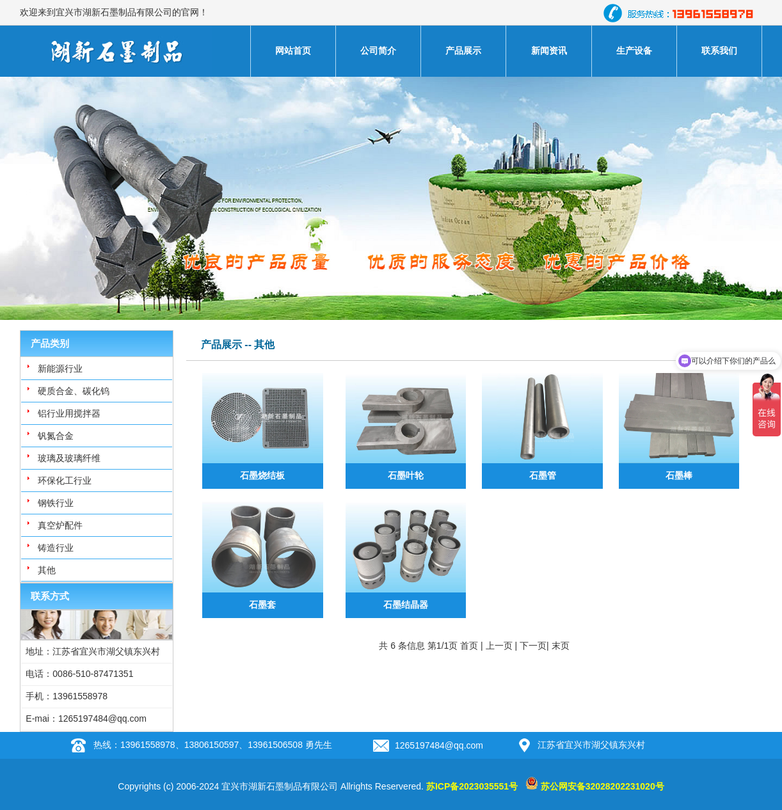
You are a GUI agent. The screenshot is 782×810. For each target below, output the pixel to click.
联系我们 (719, 50)
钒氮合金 (56, 436)
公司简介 (378, 50)
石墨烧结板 (262, 475)
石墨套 (262, 605)
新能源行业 (60, 368)
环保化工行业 (65, 480)
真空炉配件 (60, 525)
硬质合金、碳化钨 (73, 391)
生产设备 (634, 50)
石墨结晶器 (405, 605)
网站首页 (293, 50)
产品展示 (463, 50)
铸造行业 (56, 548)
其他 (47, 570)
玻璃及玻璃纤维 (69, 458)
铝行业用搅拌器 (69, 413)
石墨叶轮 (406, 475)
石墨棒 (679, 475)
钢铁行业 (56, 503)
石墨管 (542, 475)
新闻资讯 (549, 50)
